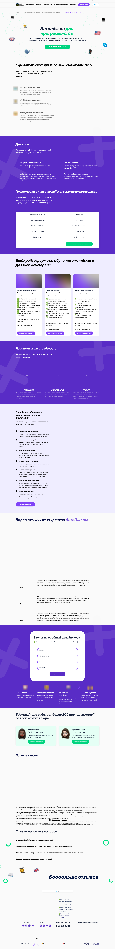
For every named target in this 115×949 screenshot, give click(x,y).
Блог (41, 0)
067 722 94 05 (63, 922)
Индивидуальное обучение (26, 290)
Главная (18, 0)
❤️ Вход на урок (95, 0)
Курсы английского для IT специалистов (51, 12)
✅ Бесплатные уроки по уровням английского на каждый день (65, 909)
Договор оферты (57, 938)
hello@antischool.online (88, 922)
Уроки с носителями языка (84, 290)
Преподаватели (57, 0)
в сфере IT (75, 806)
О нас (24, 0)
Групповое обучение (53, 290)
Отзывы (30, 0)
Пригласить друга (85, 0)
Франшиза (48, 0)
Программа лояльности (73, 938)
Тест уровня (67, 0)
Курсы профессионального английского (31, 12)
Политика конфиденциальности (37, 938)
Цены (36, 0)
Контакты (75, 0)
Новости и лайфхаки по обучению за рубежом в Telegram (66, 915)
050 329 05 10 (63, 926)
